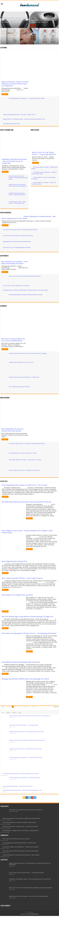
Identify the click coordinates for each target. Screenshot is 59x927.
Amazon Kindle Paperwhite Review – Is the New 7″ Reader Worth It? (18, 653)
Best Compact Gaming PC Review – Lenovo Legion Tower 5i (22, 445)
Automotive (3, 251)
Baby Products (4, 214)
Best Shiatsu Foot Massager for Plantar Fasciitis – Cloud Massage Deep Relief (29, 500)
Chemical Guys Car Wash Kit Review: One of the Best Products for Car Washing (47, 256)
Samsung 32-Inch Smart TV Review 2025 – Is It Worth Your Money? (20, 693)
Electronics (3, 48)
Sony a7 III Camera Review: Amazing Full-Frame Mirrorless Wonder (20, 717)
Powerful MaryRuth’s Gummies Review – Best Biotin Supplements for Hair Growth (21, 640)
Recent (3, 579)
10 (22, 573)
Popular (8, 579)
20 (25, 573)
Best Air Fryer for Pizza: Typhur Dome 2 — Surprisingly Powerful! (24, 592)
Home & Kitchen (35, 100)
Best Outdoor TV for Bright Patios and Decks (17, 462)
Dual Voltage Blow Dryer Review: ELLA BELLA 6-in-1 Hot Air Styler (24, 352)
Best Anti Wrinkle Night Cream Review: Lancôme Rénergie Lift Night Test (27, 483)
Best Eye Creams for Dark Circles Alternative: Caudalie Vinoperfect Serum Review (28, 35)
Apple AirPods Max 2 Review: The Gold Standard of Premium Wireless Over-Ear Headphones (14, 24)
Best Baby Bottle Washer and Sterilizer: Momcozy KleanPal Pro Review (47, 241)
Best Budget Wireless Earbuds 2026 (41, 79)
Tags (19, 579)
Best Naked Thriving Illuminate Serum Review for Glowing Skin (25, 676)
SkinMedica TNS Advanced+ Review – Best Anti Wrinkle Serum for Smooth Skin (14, 132)
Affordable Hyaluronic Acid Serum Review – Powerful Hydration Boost (25, 644)
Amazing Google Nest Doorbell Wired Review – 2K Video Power (19, 709)
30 (27, 573)
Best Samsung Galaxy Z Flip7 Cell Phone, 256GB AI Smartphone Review (21, 685)
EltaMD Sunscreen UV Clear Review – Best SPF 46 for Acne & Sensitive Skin (18, 156)
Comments (14, 579)
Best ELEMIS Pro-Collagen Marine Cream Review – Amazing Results (20, 697)
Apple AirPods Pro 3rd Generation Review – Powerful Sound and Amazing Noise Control (22, 657)
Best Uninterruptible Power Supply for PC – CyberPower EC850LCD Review (26, 624)
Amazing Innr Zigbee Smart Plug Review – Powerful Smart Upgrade (20, 713)
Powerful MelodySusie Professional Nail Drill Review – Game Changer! (21, 721)
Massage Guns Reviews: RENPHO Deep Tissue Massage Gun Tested (25, 546)
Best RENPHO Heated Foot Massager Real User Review (21, 529)
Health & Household (5, 183)
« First (2, 573)
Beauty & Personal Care (6, 100)
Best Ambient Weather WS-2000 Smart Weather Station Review (19, 689)
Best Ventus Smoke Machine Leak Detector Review (16, 705)
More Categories (5, 300)
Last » (34, 573)
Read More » (4, 94)
